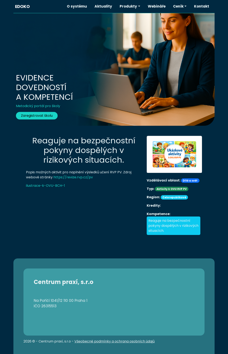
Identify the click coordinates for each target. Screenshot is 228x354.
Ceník (178, 6)
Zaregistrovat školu (37, 115)
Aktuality (103, 6)
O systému (77, 6)
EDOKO (22, 6)
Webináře (157, 6)
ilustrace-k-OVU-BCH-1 (45, 185)
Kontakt (201, 6)
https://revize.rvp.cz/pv (73, 177)
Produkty (128, 6)
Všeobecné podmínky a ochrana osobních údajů (114, 341)
